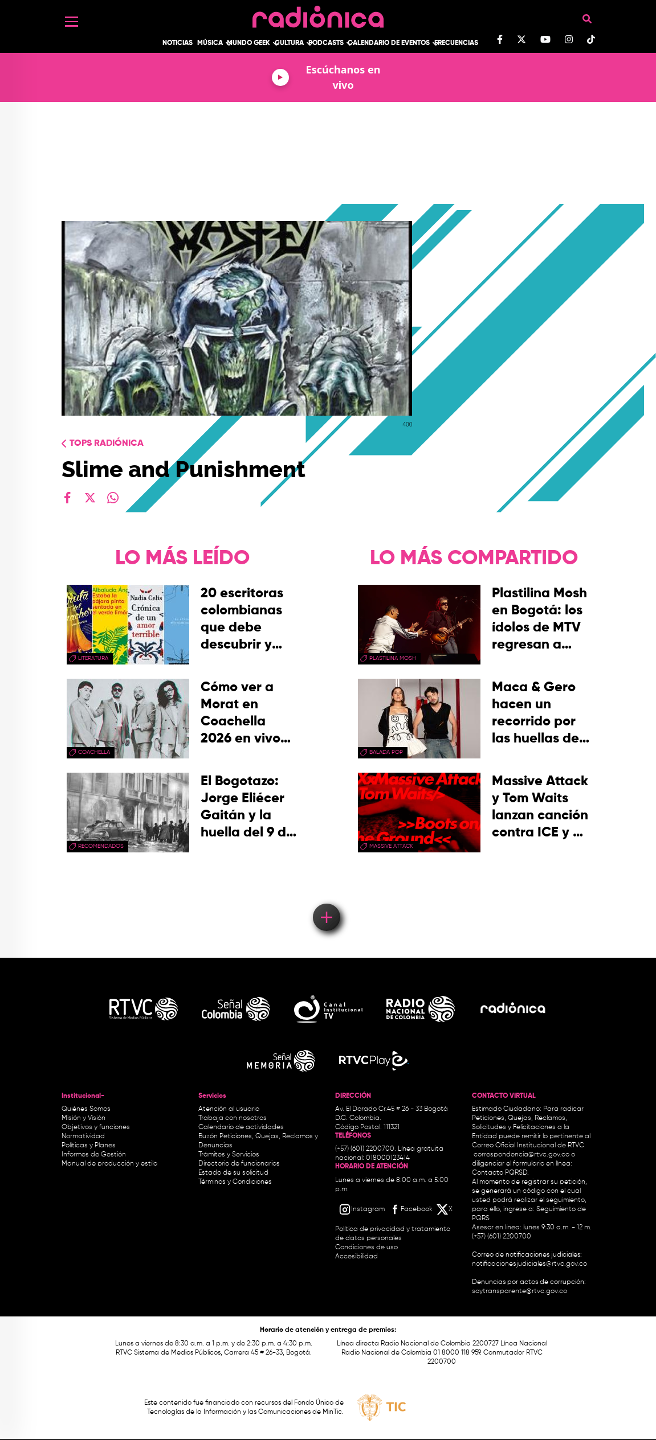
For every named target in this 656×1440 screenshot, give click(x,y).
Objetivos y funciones (96, 1127)
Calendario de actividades (241, 1127)
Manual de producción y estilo (109, 1163)
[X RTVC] (445, 1209)
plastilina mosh (392, 658)
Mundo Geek (248, 43)
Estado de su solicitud (233, 1173)
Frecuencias (456, 43)
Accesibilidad (357, 1256)
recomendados (101, 846)
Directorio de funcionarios (239, 1163)
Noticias (177, 43)
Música (210, 43)
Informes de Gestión (94, 1154)
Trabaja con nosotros (232, 1118)
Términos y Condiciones (235, 1182)
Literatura (93, 658)
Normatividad (83, 1136)
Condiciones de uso (366, 1247)
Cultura (289, 43)
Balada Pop (386, 752)
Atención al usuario (228, 1109)
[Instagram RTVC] (362, 1209)
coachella (94, 752)
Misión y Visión (83, 1118)
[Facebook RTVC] (410, 1209)
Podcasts (326, 43)
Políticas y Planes (89, 1145)
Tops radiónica (107, 443)
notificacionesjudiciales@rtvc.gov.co (529, 1264)
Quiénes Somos (86, 1109)
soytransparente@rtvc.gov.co (519, 1291)
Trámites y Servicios (228, 1154)
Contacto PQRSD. (500, 1173)
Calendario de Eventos (389, 43)
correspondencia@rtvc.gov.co (521, 1154)
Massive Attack (391, 846)
